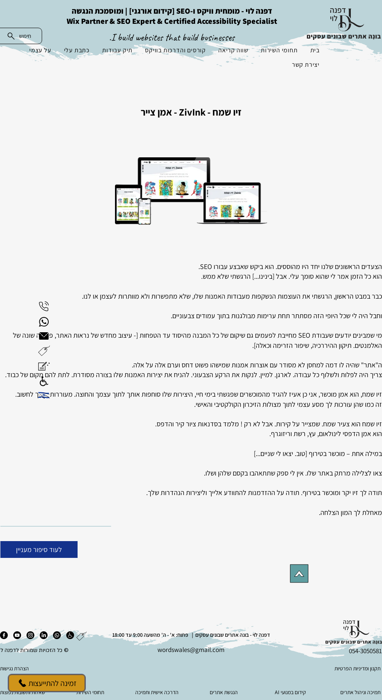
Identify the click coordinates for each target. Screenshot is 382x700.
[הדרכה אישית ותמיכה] (157, 692)
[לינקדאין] (44, 635)
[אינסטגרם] (30, 635)
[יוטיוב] (17, 635)
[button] (44, 351)
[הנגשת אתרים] (224, 692)
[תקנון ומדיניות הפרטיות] (342, 668)
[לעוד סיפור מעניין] (39, 549)
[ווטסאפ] (57, 635)
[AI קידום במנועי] (291, 692)
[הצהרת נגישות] (39, 668)
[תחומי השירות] (91, 692)
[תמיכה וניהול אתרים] (357, 692)
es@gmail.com (204, 649)
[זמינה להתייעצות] (47, 683)
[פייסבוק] (4, 635)
